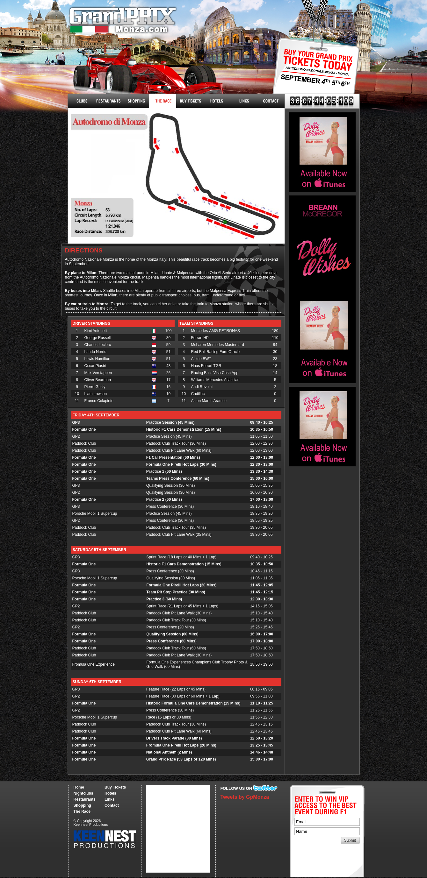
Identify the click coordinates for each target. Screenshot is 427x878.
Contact (271, 101)
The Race (162, 101)
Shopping (82, 805)
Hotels (216, 101)
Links (243, 101)
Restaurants (108, 101)
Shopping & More (135, 101)
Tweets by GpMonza (245, 797)
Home (79, 787)
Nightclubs (81, 101)
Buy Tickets (313, 72)
